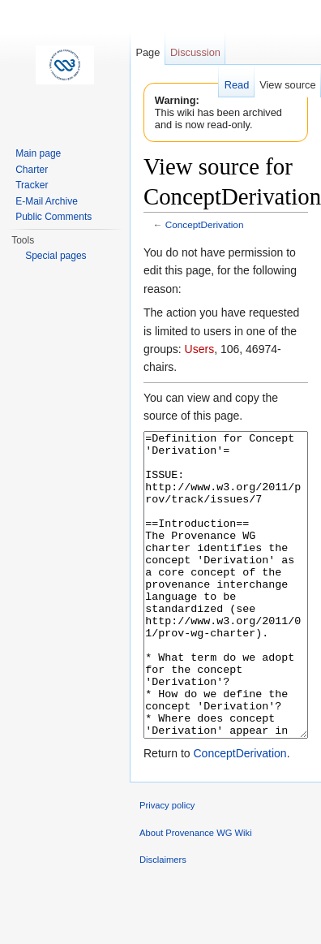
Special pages (55, 255)
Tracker (31, 185)
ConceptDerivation (204, 224)
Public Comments (53, 216)
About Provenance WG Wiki (195, 894)
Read (237, 85)
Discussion (195, 52)
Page (147, 52)
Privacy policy (167, 866)
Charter (31, 169)
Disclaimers (162, 920)
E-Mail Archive (46, 201)
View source (287, 85)
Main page (38, 153)
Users (200, 349)
